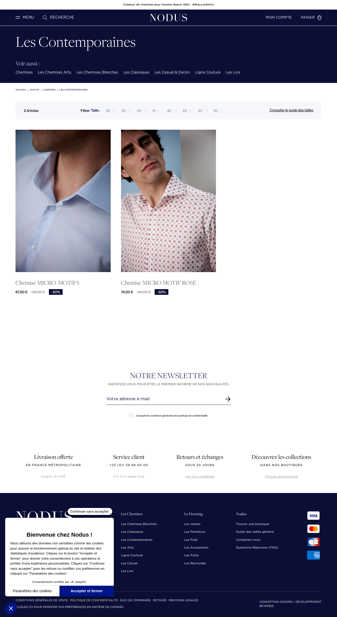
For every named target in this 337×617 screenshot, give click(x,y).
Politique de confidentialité (94, 600)
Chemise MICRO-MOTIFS (47, 283)
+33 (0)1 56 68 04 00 (128, 465)
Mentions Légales (183, 600)
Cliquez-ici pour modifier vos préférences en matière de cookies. (70, 607)
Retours (160, 600)
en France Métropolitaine (53, 465)
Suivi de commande (135, 600)
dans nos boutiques (281, 465)
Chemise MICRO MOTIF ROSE (158, 283)
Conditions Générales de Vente (42, 600)
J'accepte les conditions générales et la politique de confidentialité (168, 415)
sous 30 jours (199, 465)
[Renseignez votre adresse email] (164, 399)
